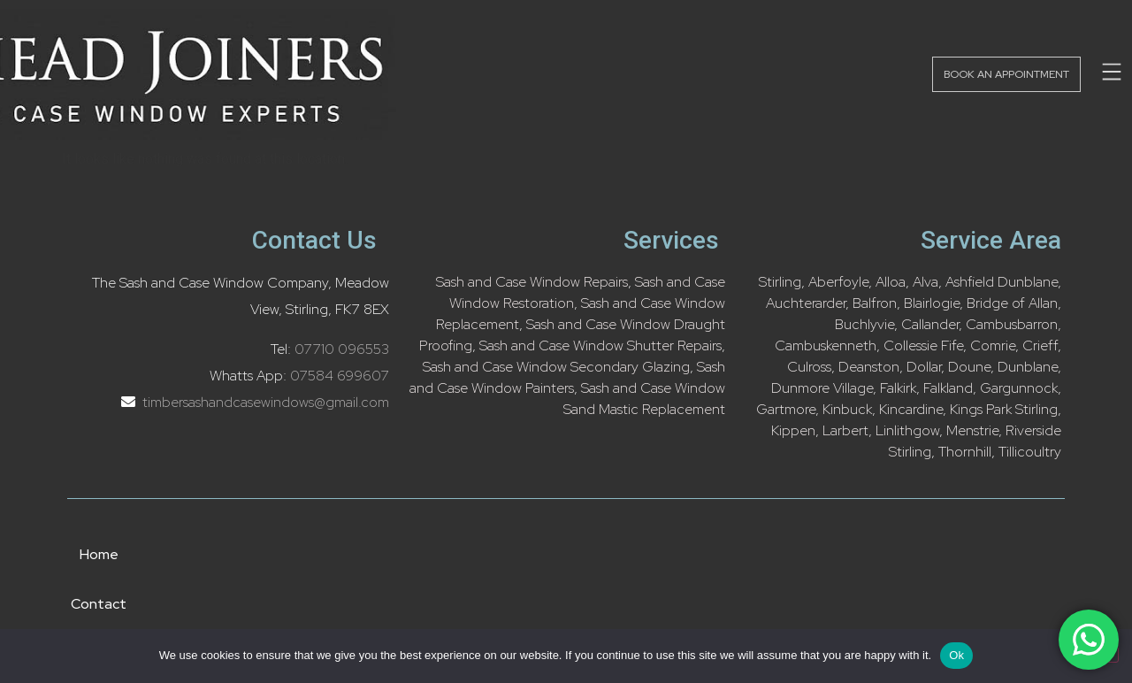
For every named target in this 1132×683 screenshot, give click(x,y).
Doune (969, 366)
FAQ (869, 554)
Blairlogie (932, 303)
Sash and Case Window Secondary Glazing (556, 366)
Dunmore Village (822, 388)
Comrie (992, 345)
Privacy (727, 554)
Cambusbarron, (1013, 324)
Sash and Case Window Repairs (532, 281)
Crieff (1040, 345)
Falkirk (898, 388)
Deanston (868, 366)
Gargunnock (1019, 388)
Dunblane (1028, 366)
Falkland (948, 388)
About (577, 554)
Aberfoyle (838, 281)
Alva (925, 281)
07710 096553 (341, 349)
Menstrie (972, 430)
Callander (930, 324)
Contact (422, 554)
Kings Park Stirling (1004, 409)
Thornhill (964, 451)
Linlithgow (907, 430)
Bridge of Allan (1012, 303)
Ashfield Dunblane (1001, 281)
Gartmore (785, 409)
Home (268, 554)
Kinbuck (847, 409)
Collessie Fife (923, 345)
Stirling (780, 281)
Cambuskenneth (825, 345)
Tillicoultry (1029, 451)
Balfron (875, 303)
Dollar (923, 366)
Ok (956, 655)
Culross (809, 366)
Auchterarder (805, 303)
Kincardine (911, 409)
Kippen (793, 430)
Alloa (891, 281)
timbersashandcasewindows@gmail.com (264, 402)
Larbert (845, 430)
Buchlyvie (864, 324)
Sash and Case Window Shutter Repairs (600, 345)
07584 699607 (339, 375)
